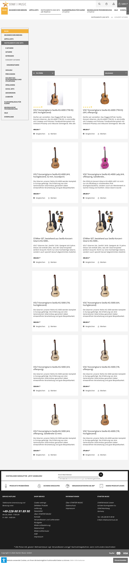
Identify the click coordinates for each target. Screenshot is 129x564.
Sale (6, 113)
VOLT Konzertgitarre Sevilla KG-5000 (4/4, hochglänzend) (101, 304)
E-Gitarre (9, 48)
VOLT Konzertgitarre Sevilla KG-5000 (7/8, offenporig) (101, 368)
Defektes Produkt (41, 505)
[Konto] (113, 3)
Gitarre (8, 52)
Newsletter (38, 511)
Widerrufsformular (41, 531)
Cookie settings (40, 502)
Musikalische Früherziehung (10, 108)
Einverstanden (120, 560)
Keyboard (9, 56)
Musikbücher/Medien (13, 35)
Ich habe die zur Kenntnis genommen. (80, 479)
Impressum (38, 537)
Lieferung (38, 508)
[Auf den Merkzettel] (52, 133)
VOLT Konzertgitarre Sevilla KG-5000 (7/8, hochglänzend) (51, 304)
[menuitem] (4, 11)
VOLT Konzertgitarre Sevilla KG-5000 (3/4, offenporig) (51, 368)
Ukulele (8, 70)
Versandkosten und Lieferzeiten (46, 519)
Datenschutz (39, 528)
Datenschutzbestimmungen (76, 479)
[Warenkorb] (123, 3)
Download (9, 117)
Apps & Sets (8, 39)
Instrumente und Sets (13, 43)
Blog (6, 31)
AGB (35, 534)
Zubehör (9, 97)
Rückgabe (38, 522)
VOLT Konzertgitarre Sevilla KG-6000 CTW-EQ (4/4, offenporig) (103, 111)
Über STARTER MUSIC (42, 514)
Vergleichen (39, 134)
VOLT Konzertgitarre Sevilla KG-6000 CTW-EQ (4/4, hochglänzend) (53, 111)
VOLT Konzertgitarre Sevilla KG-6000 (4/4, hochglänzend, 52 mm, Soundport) (51, 175)
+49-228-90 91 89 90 (16, 511)
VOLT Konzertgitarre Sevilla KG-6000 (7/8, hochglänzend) (101, 432)
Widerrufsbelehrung (42, 525)
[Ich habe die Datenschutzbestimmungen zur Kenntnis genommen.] (59, 478)
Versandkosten (58, 547)
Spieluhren (10, 85)
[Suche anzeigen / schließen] (99, 3)
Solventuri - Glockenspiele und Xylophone (13, 79)
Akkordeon (10, 93)
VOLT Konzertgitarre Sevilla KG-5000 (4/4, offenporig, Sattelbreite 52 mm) (51, 432)
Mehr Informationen (77, 560)
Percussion (10, 74)
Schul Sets (9, 89)
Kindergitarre (13, 65)
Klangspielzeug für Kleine (12, 102)
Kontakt (37, 517)
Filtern (38, 73)
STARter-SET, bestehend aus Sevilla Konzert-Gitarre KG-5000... (53, 239)
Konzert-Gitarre (12, 60)
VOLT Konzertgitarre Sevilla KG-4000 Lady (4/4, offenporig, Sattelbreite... (103, 175)
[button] (4, 560)
